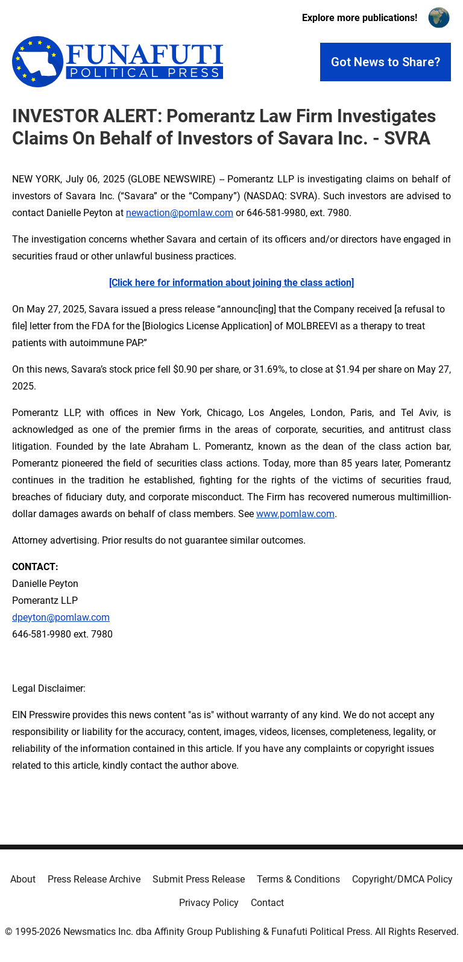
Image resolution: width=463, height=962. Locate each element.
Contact (267, 902)
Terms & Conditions (298, 879)
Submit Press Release (199, 879)
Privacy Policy (209, 902)
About (23, 879)
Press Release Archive (94, 879)
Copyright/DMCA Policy (402, 879)
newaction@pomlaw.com (179, 213)
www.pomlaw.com (295, 514)
